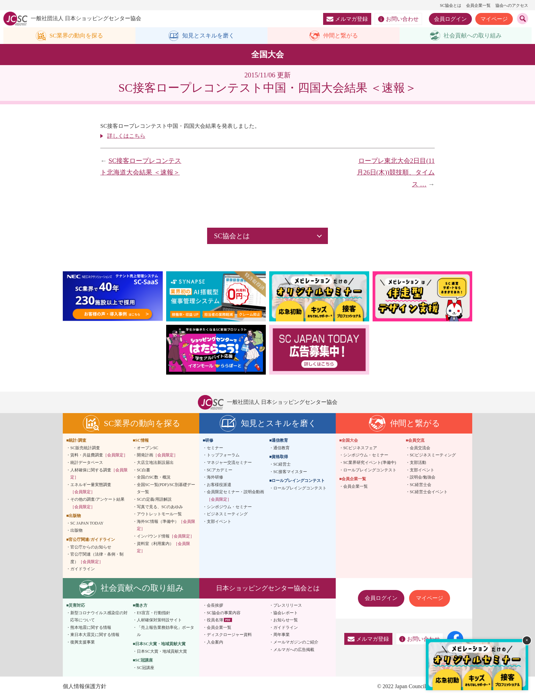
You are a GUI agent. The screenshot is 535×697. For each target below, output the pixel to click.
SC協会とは (450, 5)
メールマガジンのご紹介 (295, 642)
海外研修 (215, 477)
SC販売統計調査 (85, 448)
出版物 (76, 530)
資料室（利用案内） (163, 547)
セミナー (215, 448)
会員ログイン (450, 19)
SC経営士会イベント (429, 492)
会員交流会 (420, 448)
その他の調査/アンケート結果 (97, 503)
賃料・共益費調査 (99, 455)
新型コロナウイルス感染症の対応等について (99, 616)
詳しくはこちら (126, 136)
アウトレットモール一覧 (159, 514)
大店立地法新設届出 (155, 462)
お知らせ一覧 (285, 620)
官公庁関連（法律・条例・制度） (97, 558)
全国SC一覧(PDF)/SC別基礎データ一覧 (166, 489)
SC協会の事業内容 (224, 612)
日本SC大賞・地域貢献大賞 (162, 651)
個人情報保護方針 (84, 687)
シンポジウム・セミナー (229, 506)
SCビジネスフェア (360, 448)
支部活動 (418, 462)
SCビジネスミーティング (433, 455)
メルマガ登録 (347, 19)
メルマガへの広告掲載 (293, 649)
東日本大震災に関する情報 (94, 635)
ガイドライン (82, 569)
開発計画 (157, 455)
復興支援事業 (82, 642)
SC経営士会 (420, 485)
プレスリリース (287, 605)
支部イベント (219, 521)
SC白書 (143, 470)
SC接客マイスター (290, 471)
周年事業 (281, 635)
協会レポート (285, 612)
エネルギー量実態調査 (90, 489)
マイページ (494, 19)
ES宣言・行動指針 (153, 612)
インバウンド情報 (165, 536)
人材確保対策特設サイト (159, 620)
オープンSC (147, 448)
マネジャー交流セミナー (229, 462)
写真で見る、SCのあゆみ (160, 506)
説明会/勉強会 (422, 477)
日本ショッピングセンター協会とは (268, 588)
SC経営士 (282, 464)
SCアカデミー (219, 470)
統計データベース (86, 462)
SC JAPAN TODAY (86, 523)
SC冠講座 (145, 667)
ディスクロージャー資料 (229, 635)
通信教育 (281, 448)
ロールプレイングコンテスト (300, 488)
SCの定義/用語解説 (154, 499)
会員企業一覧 (478, 5)
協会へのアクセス (511, 5)
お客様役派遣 (219, 485)
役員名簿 (215, 620)
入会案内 (215, 642)
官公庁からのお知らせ (90, 547)
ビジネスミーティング (227, 514)
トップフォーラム (223, 455)
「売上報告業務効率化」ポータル (165, 631)
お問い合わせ (398, 19)
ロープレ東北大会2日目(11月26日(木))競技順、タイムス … (396, 172)
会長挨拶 (215, 605)
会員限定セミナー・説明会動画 (235, 496)
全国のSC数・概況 (154, 477)
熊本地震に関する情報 (90, 627)
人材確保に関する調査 (99, 474)
